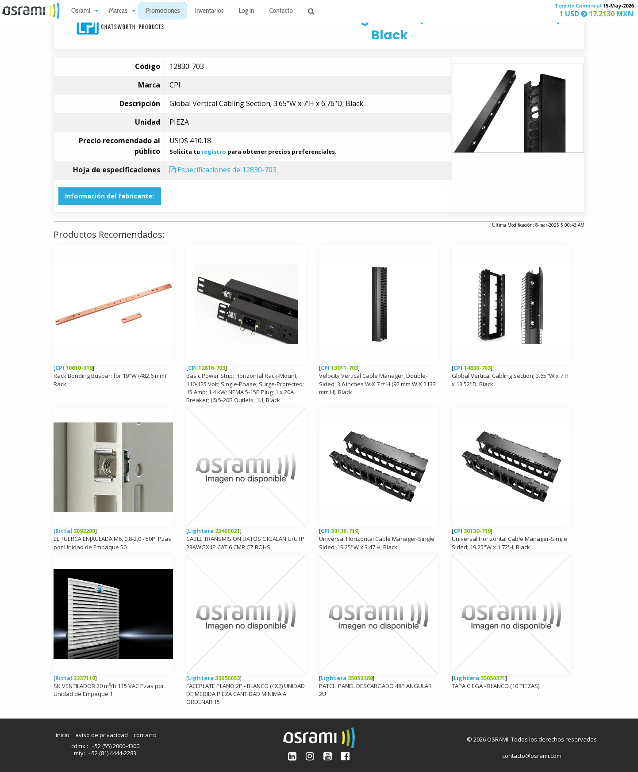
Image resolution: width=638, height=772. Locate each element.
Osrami (80, 11)
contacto (145, 735)
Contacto (281, 11)
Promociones (163, 11)
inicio (62, 735)
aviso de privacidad (101, 735)
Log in (246, 11)
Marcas (118, 11)
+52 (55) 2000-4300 (115, 745)
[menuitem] (82, 10)
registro (213, 152)
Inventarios (209, 11)
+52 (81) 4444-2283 (112, 753)
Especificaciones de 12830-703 (223, 170)
